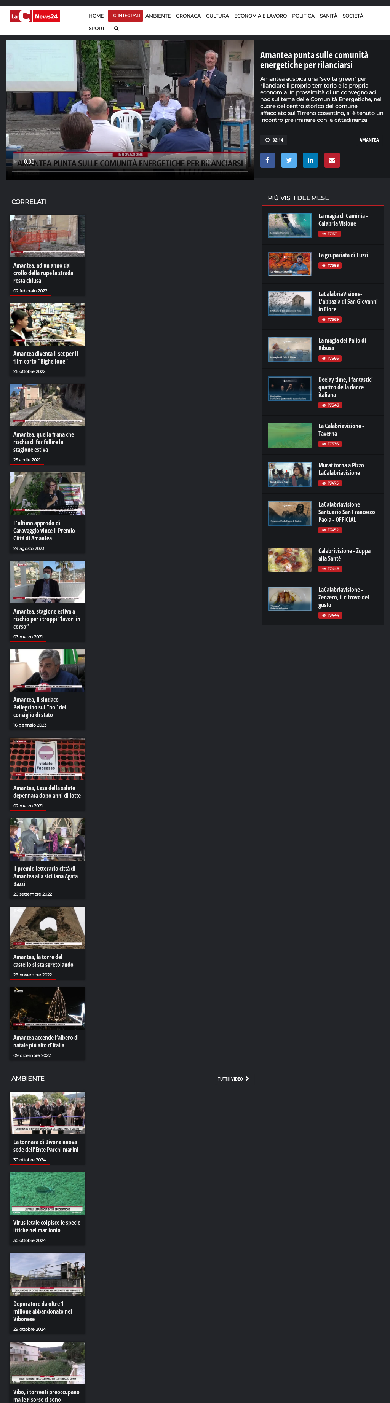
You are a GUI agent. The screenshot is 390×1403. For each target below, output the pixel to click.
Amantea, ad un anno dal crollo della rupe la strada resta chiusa (43, 273)
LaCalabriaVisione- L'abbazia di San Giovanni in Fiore (348, 301)
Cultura (217, 16)
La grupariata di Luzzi (343, 255)
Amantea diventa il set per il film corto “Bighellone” (45, 357)
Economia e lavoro (260, 16)
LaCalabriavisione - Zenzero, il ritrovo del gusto (343, 597)
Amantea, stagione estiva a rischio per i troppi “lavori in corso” (46, 619)
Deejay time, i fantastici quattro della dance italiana (345, 387)
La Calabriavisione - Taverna (341, 430)
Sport (97, 28)
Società (353, 16)
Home (96, 16)
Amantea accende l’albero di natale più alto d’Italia (46, 1041)
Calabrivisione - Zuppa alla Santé (344, 555)
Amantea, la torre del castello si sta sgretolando (43, 961)
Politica (303, 16)
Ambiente (158, 16)
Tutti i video (234, 1078)
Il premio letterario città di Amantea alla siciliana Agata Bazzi (45, 876)
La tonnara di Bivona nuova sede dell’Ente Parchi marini (45, 1146)
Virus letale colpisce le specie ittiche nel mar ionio (46, 1226)
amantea (369, 139)
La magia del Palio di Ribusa (342, 344)
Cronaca (188, 16)
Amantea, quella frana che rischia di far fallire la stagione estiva (43, 442)
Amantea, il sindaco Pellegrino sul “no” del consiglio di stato (39, 707)
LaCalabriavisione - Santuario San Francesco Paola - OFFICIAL (346, 512)
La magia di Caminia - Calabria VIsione (343, 220)
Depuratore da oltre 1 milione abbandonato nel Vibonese (42, 1311)
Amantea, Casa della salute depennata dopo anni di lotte (47, 792)
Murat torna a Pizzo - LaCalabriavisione (342, 469)
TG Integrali (125, 15)
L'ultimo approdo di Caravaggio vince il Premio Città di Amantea (44, 530)
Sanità (328, 16)
